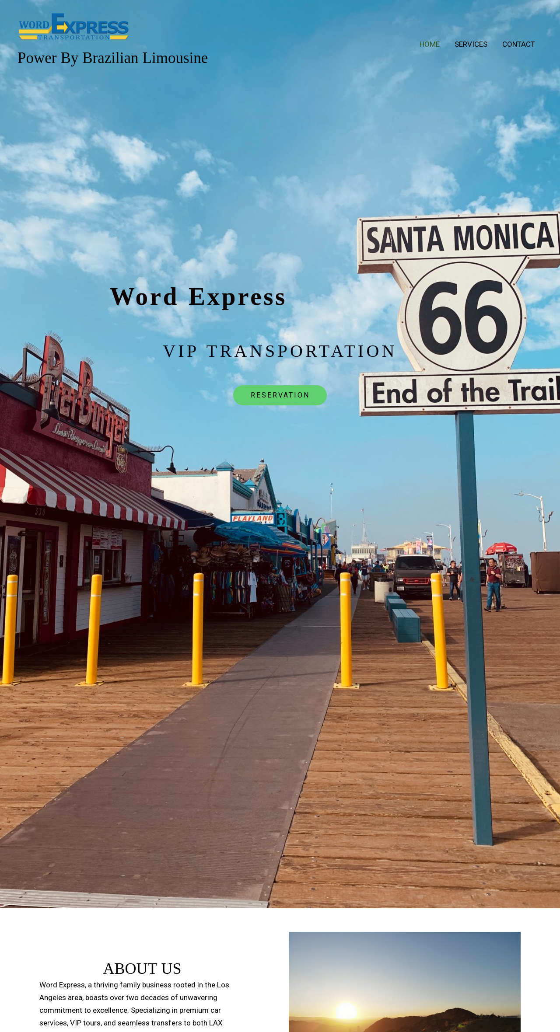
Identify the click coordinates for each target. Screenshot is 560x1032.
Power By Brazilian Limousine (113, 59)
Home (430, 44)
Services (471, 44)
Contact (518, 44)
